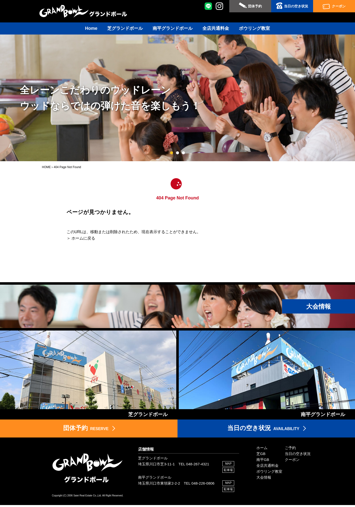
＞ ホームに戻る (81, 238)
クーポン (339, 6)
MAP (228, 465)
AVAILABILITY (263, 429)
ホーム (261, 450)
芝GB (261, 456)
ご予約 (290, 450)
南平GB (262, 461)
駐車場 (228, 472)
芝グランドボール (125, 28)
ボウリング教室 (254, 28)
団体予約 (255, 6)
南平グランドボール (173, 28)
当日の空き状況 (296, 6)
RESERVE (86, 429)
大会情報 (263, 479)
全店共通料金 (215, 28)
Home (91, 28)
